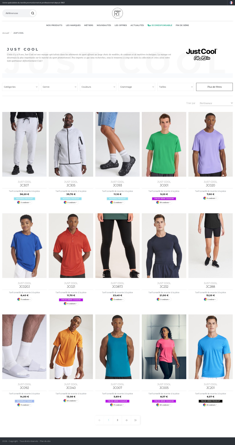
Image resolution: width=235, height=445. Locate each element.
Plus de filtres (214, 87)
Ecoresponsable (159, 26)
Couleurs (87, 87)
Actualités (137, 26)
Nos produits (54, 26)
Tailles (163, 87)
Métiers (88, 26)
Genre (46, 87)
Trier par (190, 104)
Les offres (121, 26)
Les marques (73, 26)
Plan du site (45, 441)
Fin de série (182, 26)
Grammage (126, 87)
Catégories (10, 87)
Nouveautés (104, 26)
